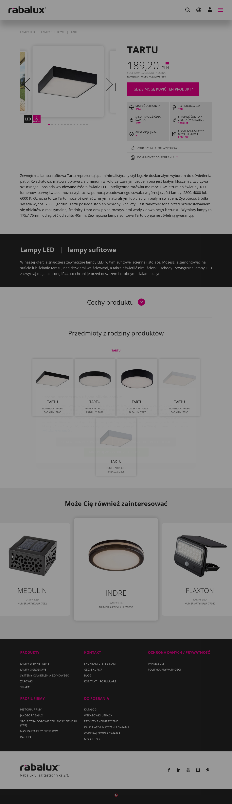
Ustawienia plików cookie (84, 419)
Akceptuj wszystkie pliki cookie (116, 429)
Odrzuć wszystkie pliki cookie (144, 419)
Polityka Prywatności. (57, 407)
